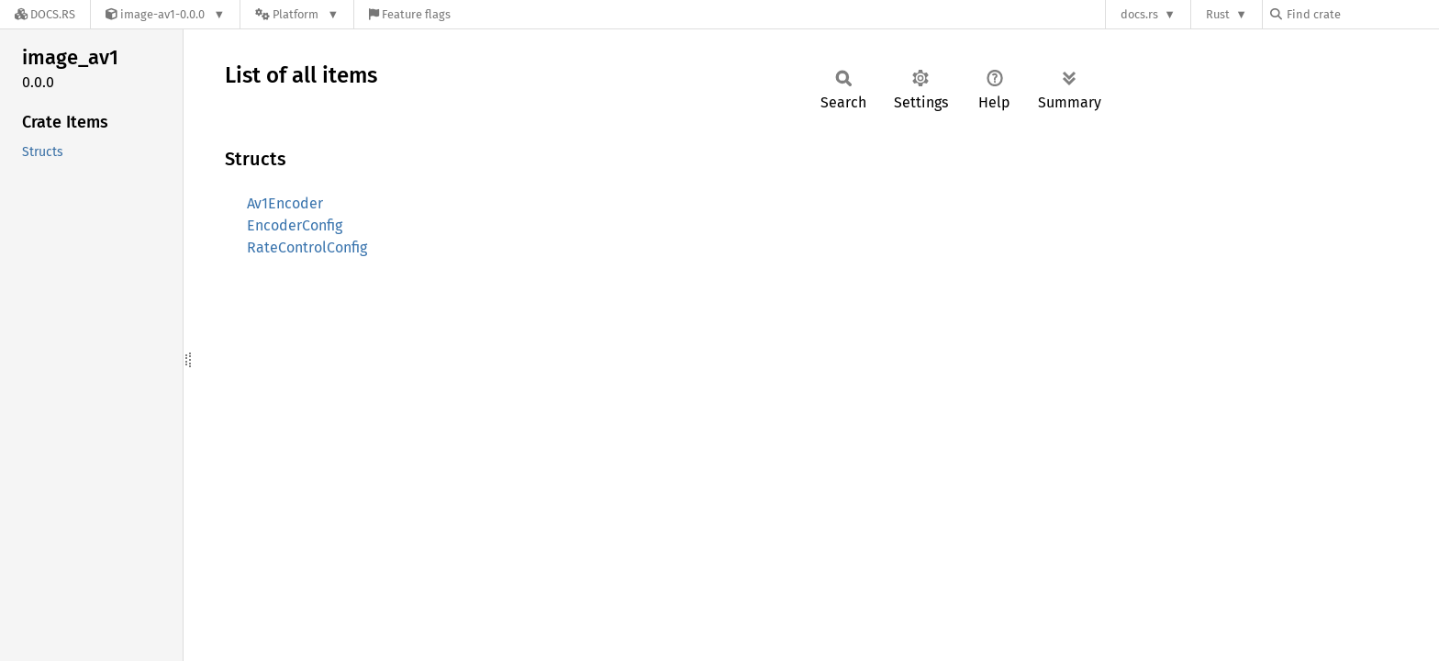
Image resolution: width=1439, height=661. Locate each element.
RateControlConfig (307, 247)
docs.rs (1139, 14)
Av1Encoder (285, 203)
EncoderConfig (294, 225)
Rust (1218, 14)
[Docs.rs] (45, 14)
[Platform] (296, 14)
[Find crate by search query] (1362, 14)
